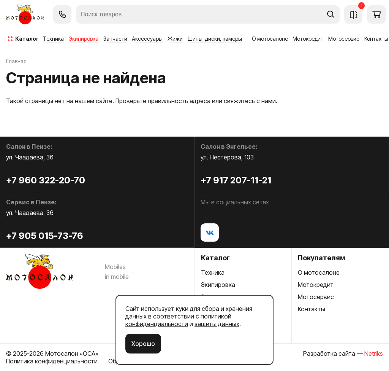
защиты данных (216, 324)
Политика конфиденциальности (52, 361)
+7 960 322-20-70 (45, 180)
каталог (27, 38)
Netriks (373, 353)
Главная (16, 61)
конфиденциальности (156, 324)
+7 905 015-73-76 (44, 235)
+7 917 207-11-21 (236, 180)
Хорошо (143, 343)
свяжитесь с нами (250, 101)
